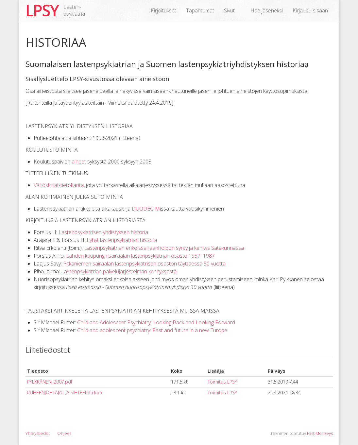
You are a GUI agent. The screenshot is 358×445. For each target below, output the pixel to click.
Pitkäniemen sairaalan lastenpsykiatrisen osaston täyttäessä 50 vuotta (144, 263)
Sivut (229, 10)
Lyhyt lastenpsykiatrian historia (122, 240)
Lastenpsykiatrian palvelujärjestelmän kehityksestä (119, 271)
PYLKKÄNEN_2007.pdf (49, 382)
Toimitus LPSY (222, 382)
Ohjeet (64, 433)
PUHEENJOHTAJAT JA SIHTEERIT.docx (64, 392)
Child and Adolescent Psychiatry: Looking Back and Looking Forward (156, 322)
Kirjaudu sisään (310, 10)
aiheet (79, 161)
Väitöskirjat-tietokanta (59, 185)
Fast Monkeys (320, 433)
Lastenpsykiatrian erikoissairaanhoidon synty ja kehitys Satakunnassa (164, 247)
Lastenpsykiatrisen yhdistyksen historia (103, 232)
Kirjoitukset (163, 10)
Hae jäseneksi (266, 10)
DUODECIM (146, 208)
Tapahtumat (200, 10)
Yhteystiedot (38, 433)
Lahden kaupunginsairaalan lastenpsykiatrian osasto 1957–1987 (140, 255)
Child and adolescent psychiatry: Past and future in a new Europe (152, 330)
